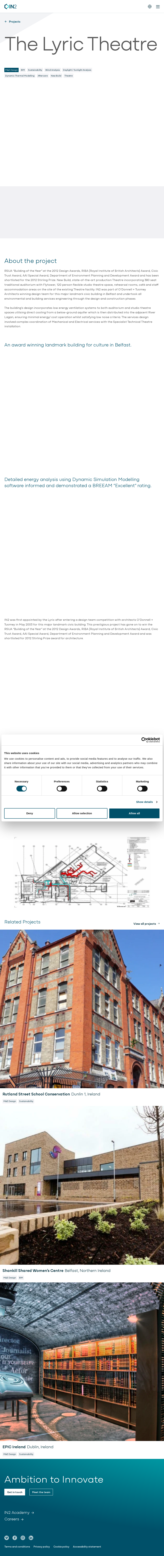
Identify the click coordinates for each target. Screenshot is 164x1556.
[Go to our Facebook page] (14, 1538)
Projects (12, 21)
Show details (144, 801)
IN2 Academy (19, 1512)
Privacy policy (42, 1546)
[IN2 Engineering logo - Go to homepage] (10, 6)
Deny (29, 813)
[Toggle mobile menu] (158, 6)
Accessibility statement (87, 1546)
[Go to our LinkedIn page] (31, 1538)
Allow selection (82, 813)
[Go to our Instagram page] (23, 1538)
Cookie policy (61, 1546)
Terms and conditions (17, 1546)
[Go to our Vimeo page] (6, 1538)
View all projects (144, 923)
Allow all (134, 813)
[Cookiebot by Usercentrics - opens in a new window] (144, 740)
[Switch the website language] (150, 6)
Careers (13, 1518)
